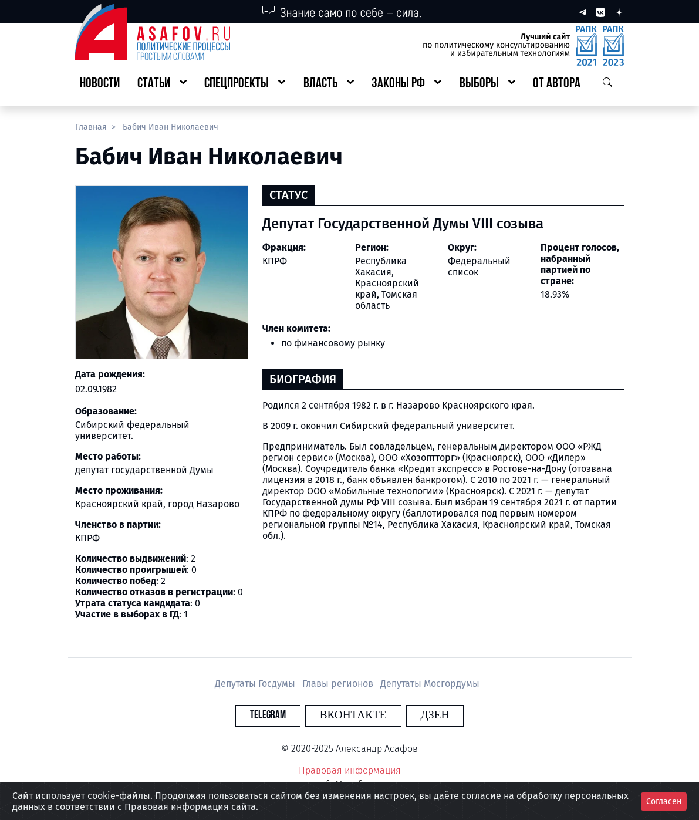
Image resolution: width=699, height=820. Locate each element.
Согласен (663, 801)
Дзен (420, 715)
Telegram (282, 715)
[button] (162, 84)
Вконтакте (353, 715)
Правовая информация (350, 770)
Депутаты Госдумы (256, 683)
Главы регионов (339, 683)
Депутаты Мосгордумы (429, 683)
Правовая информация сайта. (191, 806)
